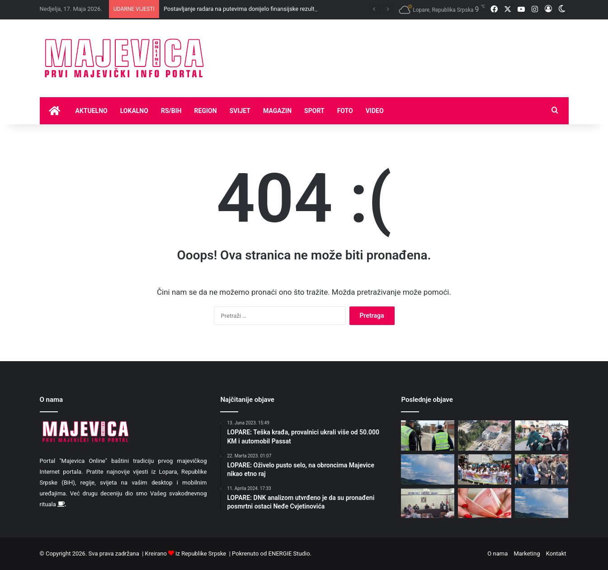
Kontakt (556, 553)
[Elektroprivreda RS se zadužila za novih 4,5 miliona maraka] (484, 435)
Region (205, 110)
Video (375, 110)
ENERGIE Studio (289, 553)
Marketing (527, 553)
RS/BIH (171, 110)
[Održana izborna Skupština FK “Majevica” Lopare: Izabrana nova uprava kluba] (427, 503)
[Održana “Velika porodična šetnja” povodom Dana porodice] (484, 469)
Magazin (277, 110)
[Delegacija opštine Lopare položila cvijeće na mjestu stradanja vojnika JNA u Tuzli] (541, 469)
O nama (497, 553)
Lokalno (134, 110)
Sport (314, 110)
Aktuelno (91, 110)
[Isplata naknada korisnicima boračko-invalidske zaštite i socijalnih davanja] (484, 503)
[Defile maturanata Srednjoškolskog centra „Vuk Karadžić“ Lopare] (541, 435)
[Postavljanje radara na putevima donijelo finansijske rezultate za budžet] (427, 435)
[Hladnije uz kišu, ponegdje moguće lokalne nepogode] (427, 469)
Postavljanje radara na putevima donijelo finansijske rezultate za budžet (256, 8)
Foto (345, 110)
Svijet (240, 110)
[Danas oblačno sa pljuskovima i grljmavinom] (541, 503)
